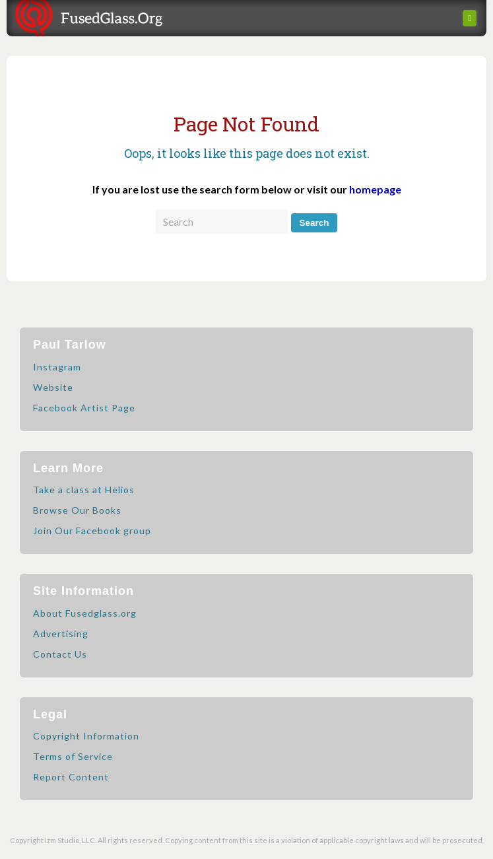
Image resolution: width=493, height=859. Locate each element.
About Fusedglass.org (85, 613)
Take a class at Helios (84, 489)
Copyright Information (86, 735)
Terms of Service (73, 756)
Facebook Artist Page (84, 407)
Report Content (71, 776)
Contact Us (60, 654)
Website (53, 387)
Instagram (57, 366)
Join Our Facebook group (92, 530)
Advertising (60, 633)
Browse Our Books (77, 510)
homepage (375, 189)
